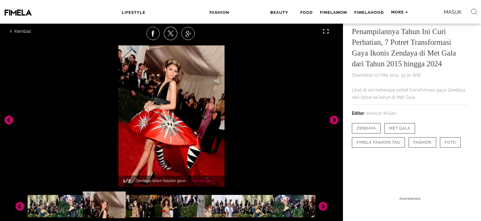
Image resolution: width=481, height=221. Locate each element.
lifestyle (144, 12)
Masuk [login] (381, 12)
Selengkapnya (203, 181)
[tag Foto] (450, 142)
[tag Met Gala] (400, 128)
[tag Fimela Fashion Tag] (378, 142)
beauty (199, 12)
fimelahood (284, 12)
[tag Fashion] (422, 142)
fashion (173, 12)
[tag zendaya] (366, 128)
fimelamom (248, 12)
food (222, 12)
